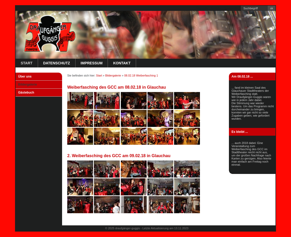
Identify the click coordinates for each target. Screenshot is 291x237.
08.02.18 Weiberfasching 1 (141, 75)
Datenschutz (56, 63)
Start (27, 63)
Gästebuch (26, 92)
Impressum (231, 8)
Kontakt (216, 8)
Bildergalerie (27, 84)
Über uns (25, 76)
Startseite (202, 8)
